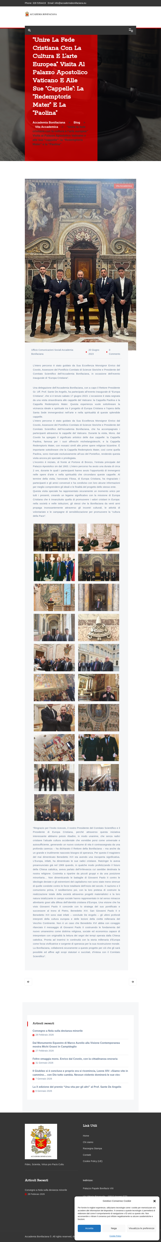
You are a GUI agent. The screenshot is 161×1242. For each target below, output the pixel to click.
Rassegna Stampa (92, 1148)
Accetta (89, 1228)
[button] (154, 1201)
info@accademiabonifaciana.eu (70, 3)
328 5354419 (39, 3)
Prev (28, 981)
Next (132, 981)
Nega (114, 1228)
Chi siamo (88, 1142)
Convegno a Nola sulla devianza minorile (58, 1030)
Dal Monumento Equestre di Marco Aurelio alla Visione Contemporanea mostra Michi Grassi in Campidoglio (76, 1045)
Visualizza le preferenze (141, 1228)
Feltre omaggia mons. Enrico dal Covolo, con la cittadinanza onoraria (75, 1058)
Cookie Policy (115, 1236)
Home (86, 1135)
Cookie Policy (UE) (92, 1161)
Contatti (87, 1155)
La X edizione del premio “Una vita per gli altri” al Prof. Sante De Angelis (77, 1086)
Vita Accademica (124, 186)
